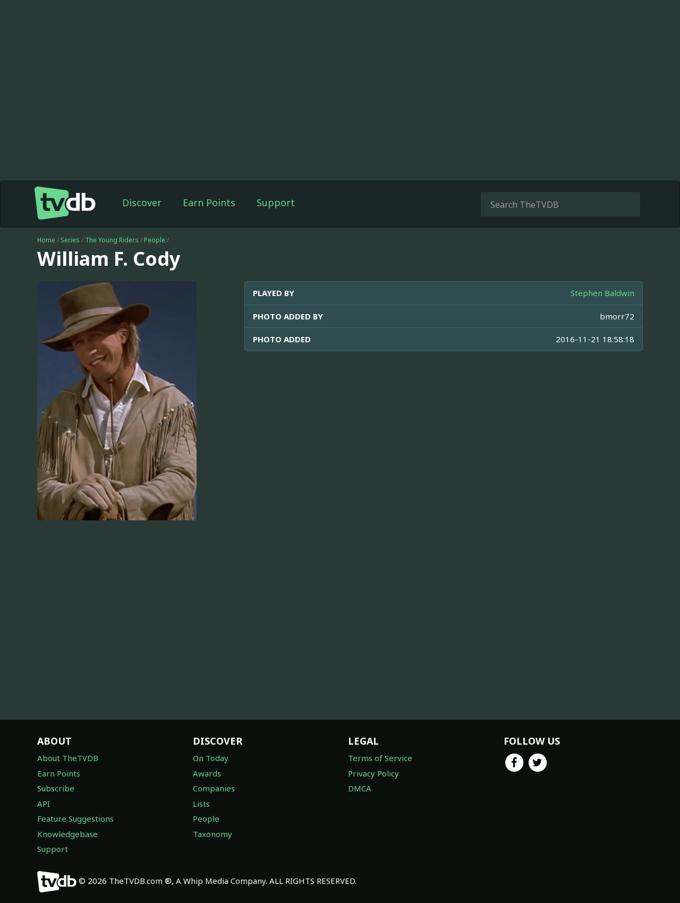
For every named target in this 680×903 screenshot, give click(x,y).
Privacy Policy (373, 773)
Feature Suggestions (75, 818)
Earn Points (209, 202)
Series (70, 239)
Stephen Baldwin (602, 293)
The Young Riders (112, 239)
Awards (207, 773)
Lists (201, 803)
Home (46, 239)
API (43, 803)
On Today (210, 758)
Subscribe (55, 788)
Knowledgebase (67, 834)
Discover (142, 202)
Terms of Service (380, 758)
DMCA (359, 788)
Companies (214, 788)
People (154, 239)
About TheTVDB (67, 758)
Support (276, 202)
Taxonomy (212, 834)
